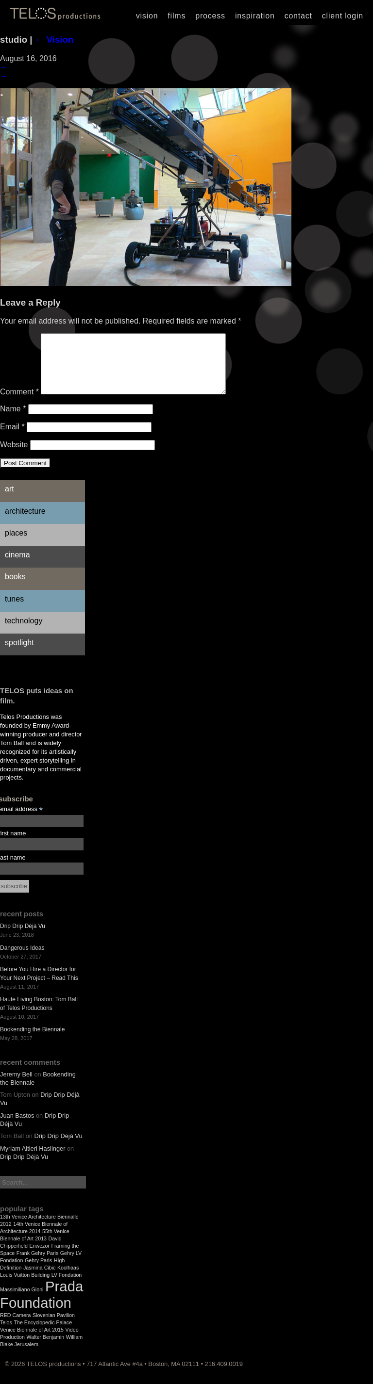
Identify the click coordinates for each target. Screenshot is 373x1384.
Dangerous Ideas (22, 959)
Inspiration (255, 16)
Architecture (25, 523)
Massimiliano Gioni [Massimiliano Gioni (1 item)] (21, 1301)
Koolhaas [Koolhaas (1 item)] (68, 1279)
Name (13, 420)
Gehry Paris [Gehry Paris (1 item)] (38, 1272)
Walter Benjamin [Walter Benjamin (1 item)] (46, 1348)
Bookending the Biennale (32, 1041)
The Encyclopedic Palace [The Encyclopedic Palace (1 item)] (43, 1334)
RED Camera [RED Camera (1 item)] (15, 1327)
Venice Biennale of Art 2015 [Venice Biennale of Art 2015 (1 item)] (32, 1341)
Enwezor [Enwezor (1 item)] (39, 1257)
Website (14, 456)
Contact (298, 16)
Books (15, 588)
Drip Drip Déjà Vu (22, 937)
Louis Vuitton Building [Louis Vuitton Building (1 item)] (25, 1286)
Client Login (342, 16)
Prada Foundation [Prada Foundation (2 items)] (41, 1306)
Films (177, 16)
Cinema (17, 566)
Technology (23, 632)
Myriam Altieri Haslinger (32, 1160)
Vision (147, 16)
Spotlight (19, 654)
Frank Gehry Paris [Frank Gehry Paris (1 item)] (37, 1265)
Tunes (14, 610)
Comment (19, 403)
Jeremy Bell (16, 1086)
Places (16, 544)
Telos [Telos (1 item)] (6, 1334)
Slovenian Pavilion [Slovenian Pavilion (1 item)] (54, 1327)
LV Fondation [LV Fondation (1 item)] (66, 1286)
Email (12, 438)
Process (210, 16)
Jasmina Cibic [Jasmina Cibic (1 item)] (39, 1279)
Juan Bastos (17, 1127)
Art (9, 500)
